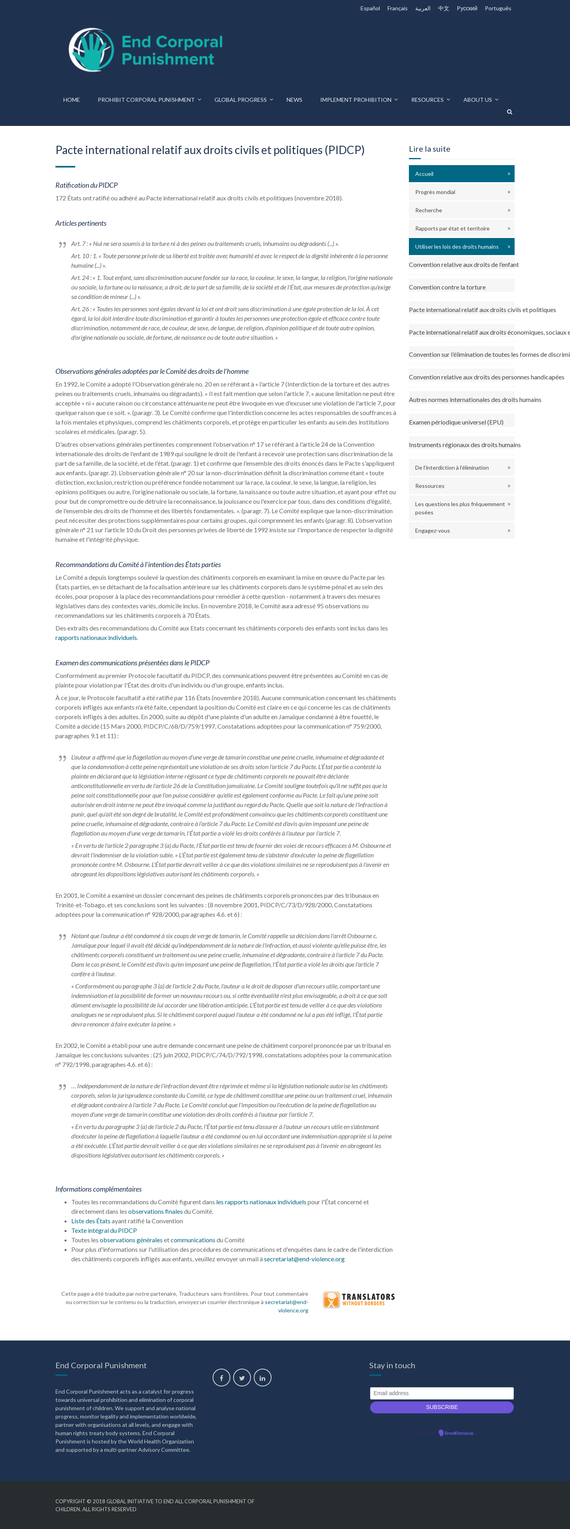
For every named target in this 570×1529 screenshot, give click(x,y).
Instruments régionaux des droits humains (462, 444)
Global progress (241, 99)
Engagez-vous (432, 530)
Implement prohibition (355, 99)
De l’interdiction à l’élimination (452, 467)
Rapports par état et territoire (452, 228)
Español (370, 8)
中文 (443, 8)
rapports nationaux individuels (96, 637)
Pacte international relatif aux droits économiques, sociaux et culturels (462, 332)
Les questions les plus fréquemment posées (460, 508)
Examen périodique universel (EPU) (456, 422)
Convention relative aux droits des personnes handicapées (462, 377)
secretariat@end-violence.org (304, 1258)
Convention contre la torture (447, 287)
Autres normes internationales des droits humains (462, 399)
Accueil (424, 173)
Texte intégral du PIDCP (104, 1230)
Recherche (428, 210)
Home (71, 99)
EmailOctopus (459, 1434)
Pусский (467, 8)
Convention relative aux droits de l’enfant (462, 264)
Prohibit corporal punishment (146, 99)
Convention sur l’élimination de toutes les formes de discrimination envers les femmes (462, 354)
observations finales (155, 1211)
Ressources (430, 485)
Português (498, 8)
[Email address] (442, 1393)
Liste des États (90, 1220)
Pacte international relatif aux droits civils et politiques (462, 309)
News (294, 99)
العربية (423, 8)
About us (478, 99)
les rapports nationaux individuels (261, 1201)
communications (193, 1239)
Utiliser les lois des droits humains (457, 246)
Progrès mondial (435, 192)
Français (398, 8)
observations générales (131, 1239)
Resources (427, 99)
